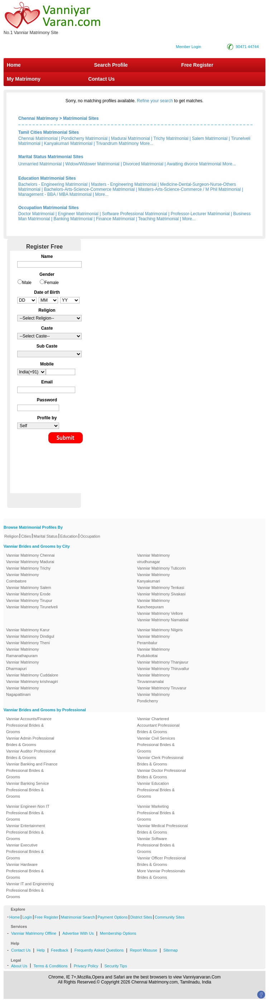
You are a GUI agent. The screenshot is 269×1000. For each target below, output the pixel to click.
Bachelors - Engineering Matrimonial (52, 184)
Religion (11, 536)
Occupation (90, 536)
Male (27, 282)
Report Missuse (143, 950)
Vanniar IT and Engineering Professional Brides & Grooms (30, 890)
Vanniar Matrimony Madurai (30, 562)
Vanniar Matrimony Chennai (30, 555)
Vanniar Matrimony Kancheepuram (153, 603)
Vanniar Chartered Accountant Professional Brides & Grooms (158, 725)
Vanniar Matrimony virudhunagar (153, 558)
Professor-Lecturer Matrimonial (200, 213)
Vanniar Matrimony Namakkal (162, 620)
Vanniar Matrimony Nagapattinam (22, 691)
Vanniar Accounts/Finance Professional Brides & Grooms (29, 725)
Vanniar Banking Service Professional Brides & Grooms (27, 789)
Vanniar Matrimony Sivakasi (161, 594)
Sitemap (170, 950)
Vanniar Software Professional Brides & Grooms (156, 845)
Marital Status (46, 536)
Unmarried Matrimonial (40, 163)
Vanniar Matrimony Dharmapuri (22, 665)
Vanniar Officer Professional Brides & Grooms (161, 861)
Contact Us (101, 79)
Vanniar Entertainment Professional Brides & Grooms (25, 832)
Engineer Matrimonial (78, 213)
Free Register (197, 65)
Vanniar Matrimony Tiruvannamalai (153, 678)
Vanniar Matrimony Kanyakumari (153, 577)
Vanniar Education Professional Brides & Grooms (156, 789)
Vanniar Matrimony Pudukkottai (153, 652)
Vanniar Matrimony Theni (28, 643)
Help (41, 950)
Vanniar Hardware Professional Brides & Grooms (25, 870)
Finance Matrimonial (115, 218)
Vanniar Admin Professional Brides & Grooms (30, 741)
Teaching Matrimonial (158, 218)
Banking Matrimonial (73, 218)
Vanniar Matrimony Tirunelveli (32, 607)
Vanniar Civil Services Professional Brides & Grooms (156, 744)
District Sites (141, 917)
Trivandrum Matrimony (117, 143)
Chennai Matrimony (38, 118)
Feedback (59, 950)
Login (27, 917)
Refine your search (155, 100)
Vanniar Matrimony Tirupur (29, 600)
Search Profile (111, 65)
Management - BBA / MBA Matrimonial (55, 194)
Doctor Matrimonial (36, 213)
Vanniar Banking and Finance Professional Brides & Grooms (32, 770)
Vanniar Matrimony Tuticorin (161, 568)
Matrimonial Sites (81, 118)
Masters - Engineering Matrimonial (124, 184)
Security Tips (115, 966)
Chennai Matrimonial (38, 138)
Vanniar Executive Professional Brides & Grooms (25, 851)
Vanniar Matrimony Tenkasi (160, 587)
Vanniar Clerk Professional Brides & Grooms (160, 760)
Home (14, 65)
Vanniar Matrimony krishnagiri (32, 681)
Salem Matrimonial (209, 138)
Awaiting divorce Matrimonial (194, 163)
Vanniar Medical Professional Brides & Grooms (162, 829)
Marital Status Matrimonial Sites (50, 156)
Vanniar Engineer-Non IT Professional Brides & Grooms (27, 812)
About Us (19, 966)
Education (69, 536)
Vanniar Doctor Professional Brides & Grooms (161, 773)
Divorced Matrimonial (143, 163)
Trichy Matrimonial (170, 138)
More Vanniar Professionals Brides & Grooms (161, 874)
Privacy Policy (86, 966)
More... (146, 143)
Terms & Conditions (50, 966)
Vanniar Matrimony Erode (28, 594)
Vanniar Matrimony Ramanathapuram (22, 652)
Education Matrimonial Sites (47, 178)
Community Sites (169, 917)
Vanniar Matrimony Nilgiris (160, 630)
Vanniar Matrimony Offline (33, 933)
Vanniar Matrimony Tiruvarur (162, 688)
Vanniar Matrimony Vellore (160, 613)
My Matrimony (23, 79)
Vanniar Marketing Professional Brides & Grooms (156, 812)
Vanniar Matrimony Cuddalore (32, 675)
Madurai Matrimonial (130, 138)
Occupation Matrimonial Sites (48, 207)
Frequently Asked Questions (99, 950)
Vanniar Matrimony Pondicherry (153, 697)
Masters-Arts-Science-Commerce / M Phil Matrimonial (189, 189)
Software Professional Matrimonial (134, 213)
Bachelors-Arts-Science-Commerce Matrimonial (89, 189)
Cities (26, 536)
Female (51, 282)
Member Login (188, 46)
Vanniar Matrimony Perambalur (153, 639)
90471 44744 (247, 46)
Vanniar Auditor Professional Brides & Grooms (31, 754)
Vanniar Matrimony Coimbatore (22, 577)
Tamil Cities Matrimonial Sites (48, 132)
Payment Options (112, 917)
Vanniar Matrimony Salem (28, 587)
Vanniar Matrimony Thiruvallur (163, 668)
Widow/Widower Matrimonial (92, 163)
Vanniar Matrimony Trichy (28, 568)
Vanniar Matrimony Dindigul (30, 636)
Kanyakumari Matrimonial (68, 143)
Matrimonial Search (78, 917)
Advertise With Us (77, 933)
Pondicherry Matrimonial (84, 138)
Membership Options (118, 933)
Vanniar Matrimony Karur (27, 630)
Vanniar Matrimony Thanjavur (162, 662)
